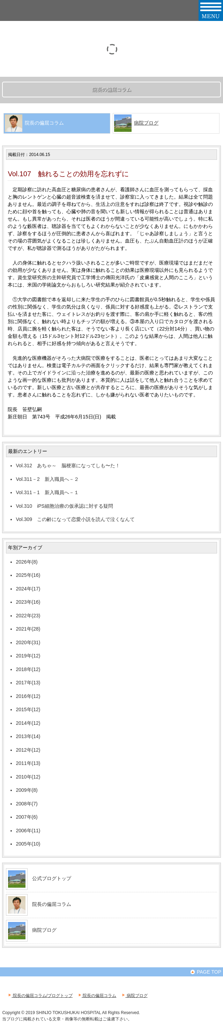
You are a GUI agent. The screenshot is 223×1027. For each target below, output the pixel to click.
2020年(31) (28, 642)
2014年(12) (28, 723)
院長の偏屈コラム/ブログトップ (40, 995)
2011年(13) (28, 763)
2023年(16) (28, 602)
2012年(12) (28, 750)
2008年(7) (26, 803)
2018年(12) (28, 669)
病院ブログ (146, 123)
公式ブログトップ (51, 878)
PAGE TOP (205, 972)
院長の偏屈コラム (51, 904)
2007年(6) (26, 817)
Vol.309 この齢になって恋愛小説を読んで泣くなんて (75, 519)
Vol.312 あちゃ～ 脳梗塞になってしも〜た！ (68, 465)
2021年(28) (28, 629)
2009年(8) (26, 790)
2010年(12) (28, 777)
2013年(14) (28, 736)
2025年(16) (28, 575)
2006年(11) (28, 830)
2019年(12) (28, 655)
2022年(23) (28, 615)
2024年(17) (28, 588)
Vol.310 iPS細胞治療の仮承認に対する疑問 (64, 506)
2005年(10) (28, 844)
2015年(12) (28, 709)
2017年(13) (28, 682)
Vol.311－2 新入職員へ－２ (47, 479)
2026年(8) (26, 562)
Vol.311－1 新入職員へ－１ (47, 492)
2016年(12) (28, 696)
